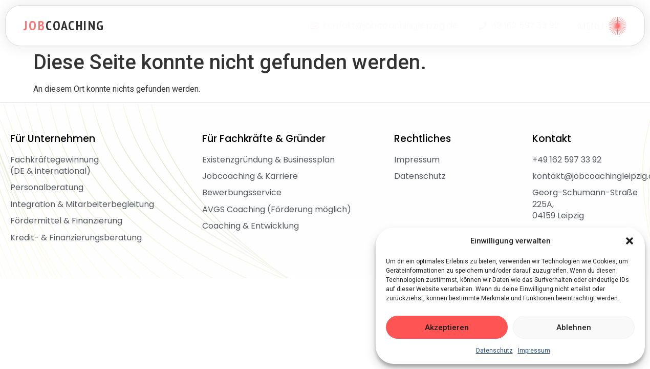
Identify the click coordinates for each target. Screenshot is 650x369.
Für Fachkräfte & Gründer (264, 139)
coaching (64, 25)
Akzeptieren (447, 327)
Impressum (534, 350)
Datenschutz (494, 350)
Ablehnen (573, 327)
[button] (629, 241)
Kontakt (551, 139)
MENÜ (590, 25)
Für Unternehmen (52, 139)
